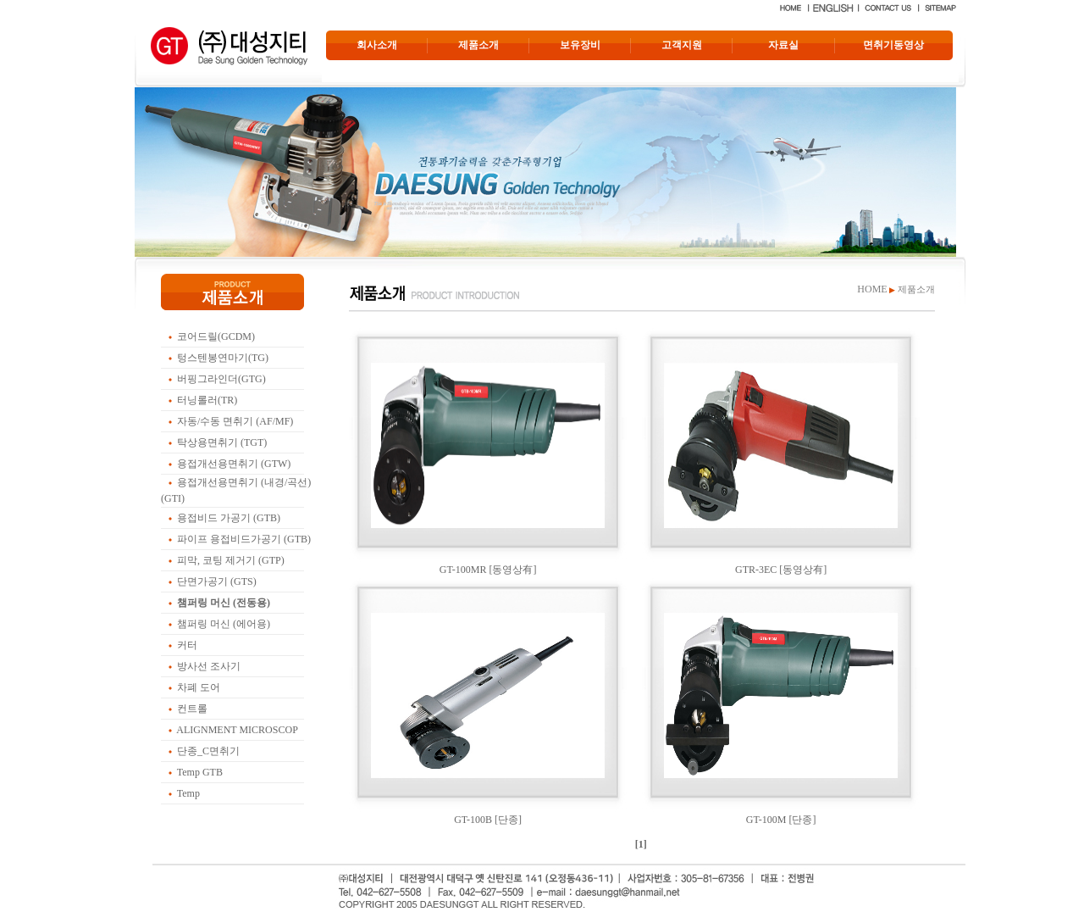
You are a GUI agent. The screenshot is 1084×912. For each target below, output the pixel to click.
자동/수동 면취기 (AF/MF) (235, 421)
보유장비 (580, 45)
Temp (188, 793)
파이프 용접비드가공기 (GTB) (244, 539)
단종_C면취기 (208, 751)
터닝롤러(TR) (207, 400)
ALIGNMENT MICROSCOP (236, 730)
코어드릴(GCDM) (216, 336)
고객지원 (681, 45)
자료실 (783, 45)
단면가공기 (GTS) (217, 581)
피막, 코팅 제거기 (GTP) (231, 560)
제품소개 (478, 45)
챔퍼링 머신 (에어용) (223, 624)
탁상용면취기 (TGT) (222, 442)
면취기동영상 (893, 45)
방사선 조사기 (209, 666)
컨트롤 (192, 709)
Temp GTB (200, 772)
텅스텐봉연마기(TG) (222, 358)
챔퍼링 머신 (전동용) (223, 603)
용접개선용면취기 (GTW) (233, 464)
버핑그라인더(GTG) (221, 379)
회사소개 (377, 45)
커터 (187, 645)
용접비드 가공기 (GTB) (228, 518)
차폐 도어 (198, 687)
